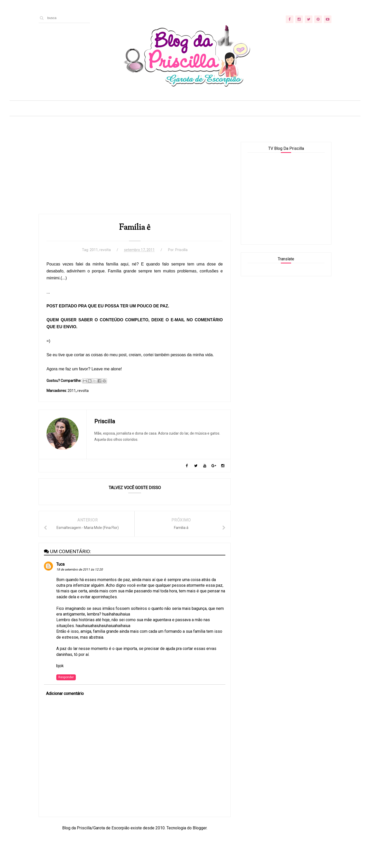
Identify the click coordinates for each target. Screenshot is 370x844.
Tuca (60, 564)
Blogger (200, 827)
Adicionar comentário (65, 693)
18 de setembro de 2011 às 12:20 (79, 569)
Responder (66, 677)
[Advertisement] (135, 178)
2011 (94, 250)
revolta (105, 250)
